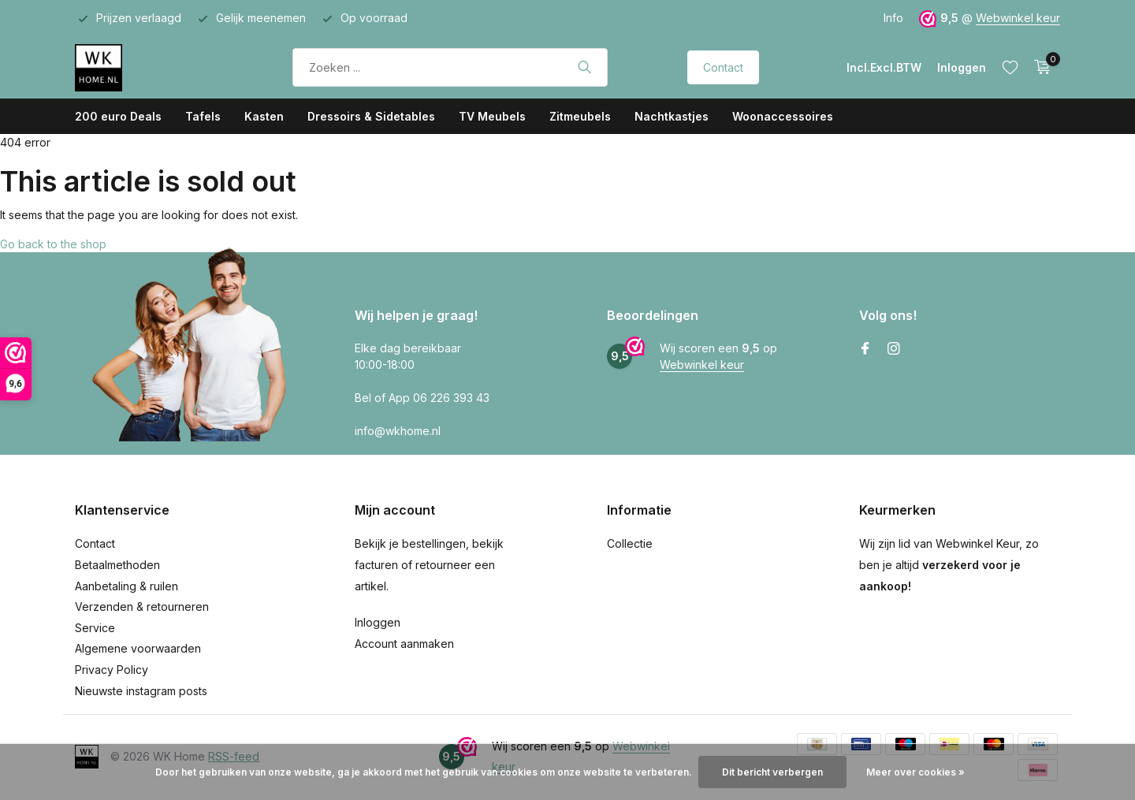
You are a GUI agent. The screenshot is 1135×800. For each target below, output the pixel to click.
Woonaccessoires (782, 116)
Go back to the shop (53, 244)
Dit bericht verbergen (772, 772)
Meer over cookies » (915, 772)
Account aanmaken (404, 643)
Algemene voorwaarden (138, 648)
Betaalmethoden (117, 564)
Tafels (203, 116)
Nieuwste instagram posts (141, 691)
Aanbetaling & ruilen (126, 586)
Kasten (264, 116)
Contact (723, 67)
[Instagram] (894, 349)
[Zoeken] (450, 67)
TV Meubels (492, 116)
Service (95, 627)
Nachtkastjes (671, 116)
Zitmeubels (580, 116)
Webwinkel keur (1018, 17)
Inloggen (377, 622)
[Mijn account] (961, 67)
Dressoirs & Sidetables (371, 116)
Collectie (630, 543)
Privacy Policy (111, 669)
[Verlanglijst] (1010, 67)
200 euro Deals (118, 116)
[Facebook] (865, 349)
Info (893, 17)
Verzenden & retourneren (142, 606)
